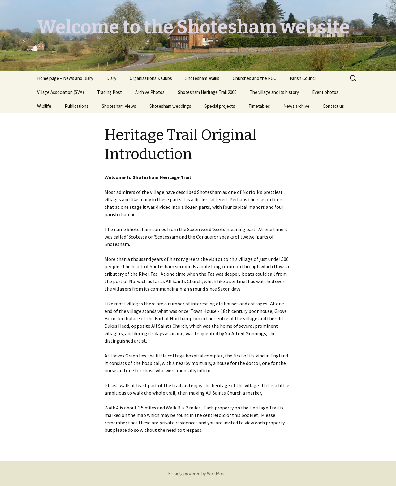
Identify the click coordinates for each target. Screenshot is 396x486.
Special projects (219, 106)
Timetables (259, 106)
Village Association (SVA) (60, 92)
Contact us (333, 106)
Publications (76, 106)
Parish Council (303, 78)
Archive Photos (150, 92)
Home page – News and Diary (65, 78)
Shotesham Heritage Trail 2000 (207, 92)
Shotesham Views (119, 106)
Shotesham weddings (170, 106)
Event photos (325, 92)
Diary (111, 78)
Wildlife (44, 106)
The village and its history (274, 92)
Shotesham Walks (202, 78)
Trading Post (109, 92)
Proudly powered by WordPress (198, 473)
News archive (296, 106)
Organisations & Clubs (151, 78)
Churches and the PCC (254, 78)
